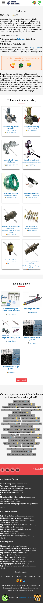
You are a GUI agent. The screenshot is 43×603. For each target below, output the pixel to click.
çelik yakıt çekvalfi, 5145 (31, 429)
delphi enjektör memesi (29, 588)
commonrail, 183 (28, 446)
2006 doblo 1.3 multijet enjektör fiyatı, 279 (21, 415)
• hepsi (34, 454)
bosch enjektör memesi (10, 585)
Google (25, 576)
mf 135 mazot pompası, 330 (31, 421)
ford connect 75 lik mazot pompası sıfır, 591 (21, 404)
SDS (2, 576)
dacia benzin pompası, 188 (11, 418)
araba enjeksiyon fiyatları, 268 (30, 418)
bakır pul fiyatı (34, 47)
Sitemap (18, 576)
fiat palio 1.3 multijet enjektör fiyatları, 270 (21, 440)
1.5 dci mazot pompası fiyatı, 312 (21, 451)
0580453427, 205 (15, 446)
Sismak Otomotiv (21, 572)
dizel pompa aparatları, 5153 (12, 421)
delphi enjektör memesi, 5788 (11, 424)
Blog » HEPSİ (21, 380)
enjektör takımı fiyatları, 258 (21, 412)
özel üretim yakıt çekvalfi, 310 (13, 429)
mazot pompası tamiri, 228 (12, 443)
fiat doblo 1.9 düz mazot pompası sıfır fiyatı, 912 (21, 449)
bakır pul (20, 39)
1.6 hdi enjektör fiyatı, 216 (11, 407)
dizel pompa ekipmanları (18, 590)
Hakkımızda (22, 597)
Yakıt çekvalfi (9, 576)
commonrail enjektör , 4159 (30, 443)
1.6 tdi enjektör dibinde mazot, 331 (30, 435)
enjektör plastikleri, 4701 (21, 401)
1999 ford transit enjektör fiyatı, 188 (21, 426)
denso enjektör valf (11, 588)
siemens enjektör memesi (30, 585)
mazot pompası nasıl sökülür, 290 (31, 424)
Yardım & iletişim (35, 576)
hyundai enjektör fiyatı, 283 (10, 435)
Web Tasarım (30, 597)
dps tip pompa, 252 (7, 438)
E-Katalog (39, 469)
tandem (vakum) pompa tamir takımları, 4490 (28, 438)
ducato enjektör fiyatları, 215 (10, 410)
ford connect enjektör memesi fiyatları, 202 (21, 432)
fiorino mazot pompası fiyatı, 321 (31, 410)
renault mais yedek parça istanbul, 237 (18, 454)
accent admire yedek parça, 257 (30, 407)
